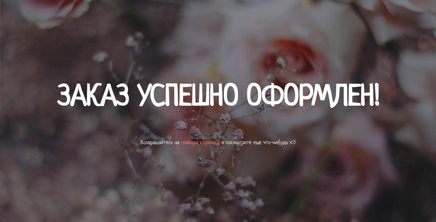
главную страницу (200, 143)
